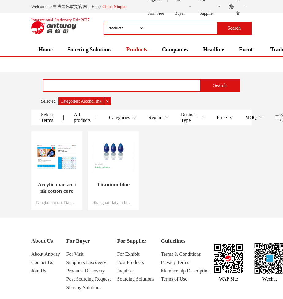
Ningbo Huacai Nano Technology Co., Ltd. (56, 202)
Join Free (156, 13)
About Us (42, 241)
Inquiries (125, 270)
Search (220, 85)
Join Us (38, 270)
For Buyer (78, 241)
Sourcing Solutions (89, 50)
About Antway (45, 254)
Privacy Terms (175, 262)
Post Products (130, 262)
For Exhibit (128, 254)
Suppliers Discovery (86, 262)
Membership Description (185, 270)
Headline (213, 50)
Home (46, 50)
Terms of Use (174, 279)
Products (136, 50)
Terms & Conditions (181, 254)
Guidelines (173, 241)
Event (246, 50)
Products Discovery (85, 270)
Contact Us (42, 262)
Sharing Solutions (83, 287)
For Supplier (131, 241)
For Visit (75, 254)
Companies (175, 50)
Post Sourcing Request (88, 279)
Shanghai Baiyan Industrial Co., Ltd (113, 202)
